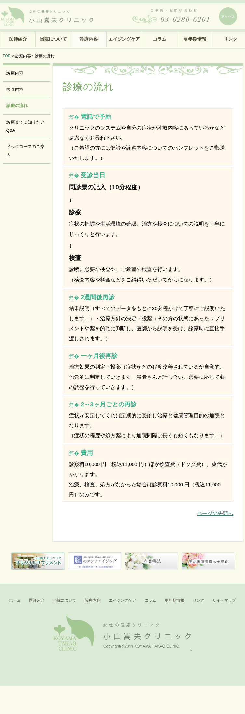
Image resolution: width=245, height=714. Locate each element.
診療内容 (89, 39)
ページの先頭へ (215, 513)
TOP (7, 56)
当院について (53, 39)
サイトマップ (224, 600)
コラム (159, 39)
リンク (198, 600)
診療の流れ (17, 105)
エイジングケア (124, 39)
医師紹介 (18, 39)
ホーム (15, 600)
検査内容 (14, 89)
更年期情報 (195, 39)
